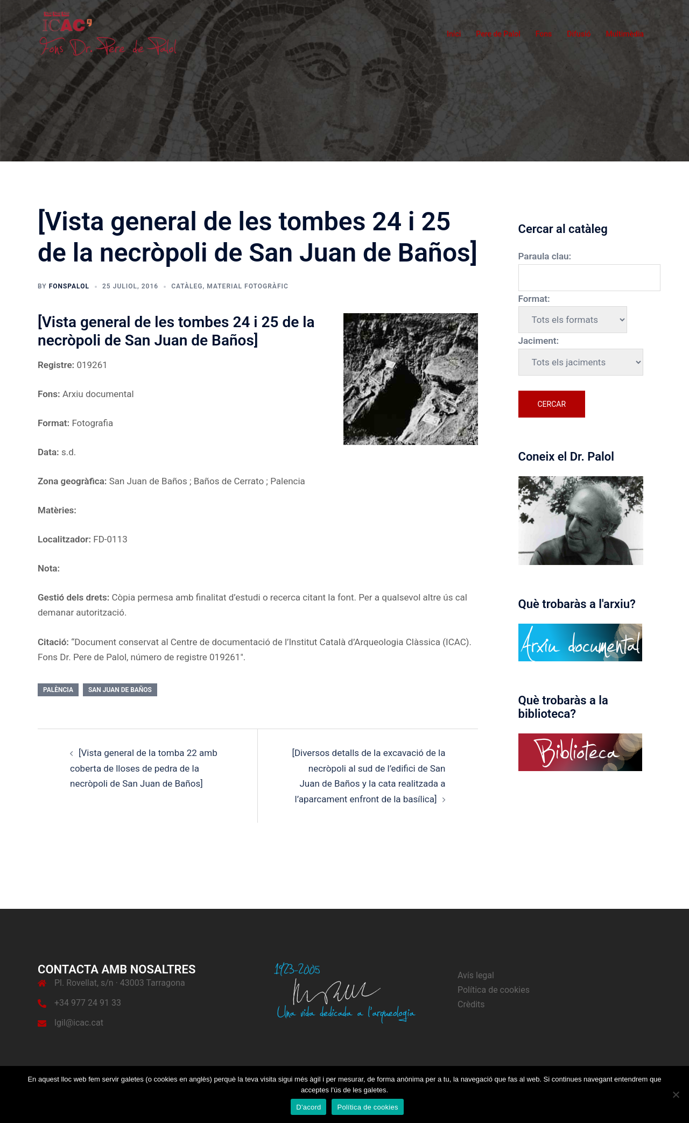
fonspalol (69, 286)
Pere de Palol (498, 34)
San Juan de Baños (120, 690)
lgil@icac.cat (78, 1023)
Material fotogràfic (247, 286)
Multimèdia (625, 34)
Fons (544, 34)
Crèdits (471, 1004)
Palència (58, 690)
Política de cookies (494, 990)
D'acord (308, 1107)
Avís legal (476, 975)
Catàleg (186, 286)
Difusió (578, 34)
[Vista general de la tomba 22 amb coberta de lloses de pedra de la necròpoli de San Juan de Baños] (143, 768)
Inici (454, 34)
